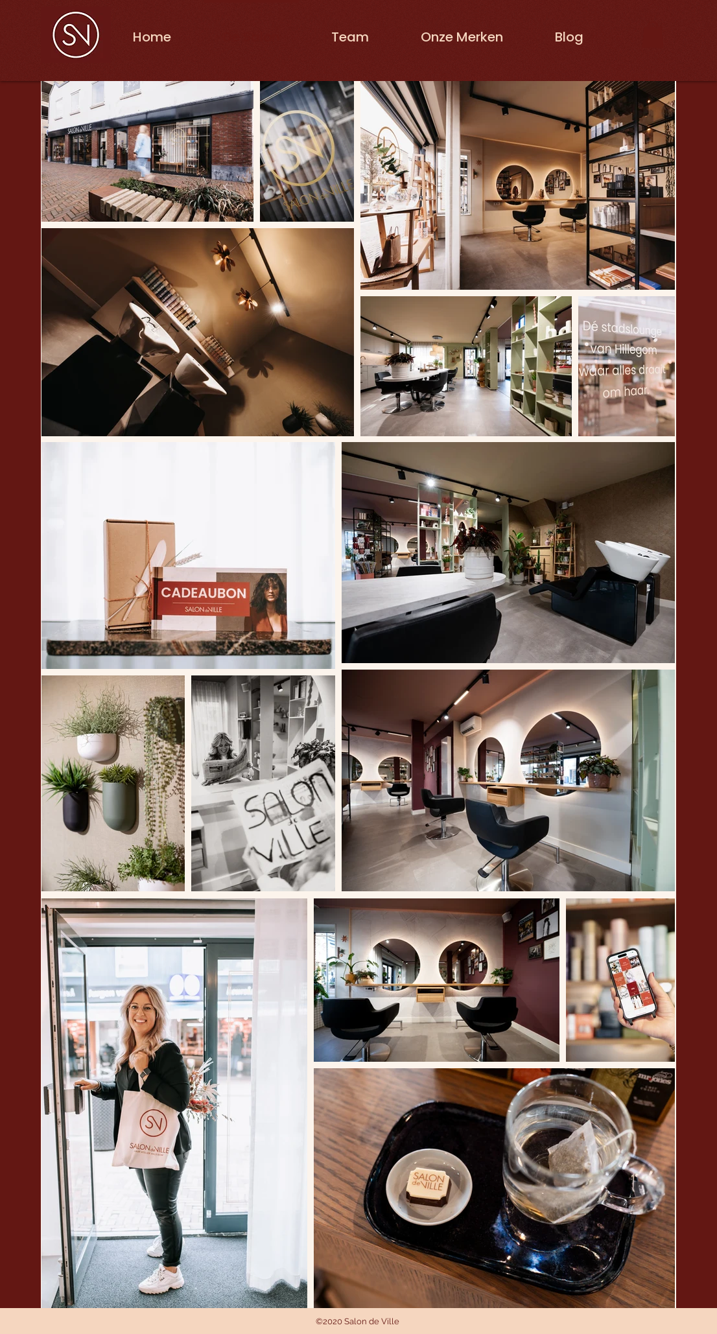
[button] (653, 34)
